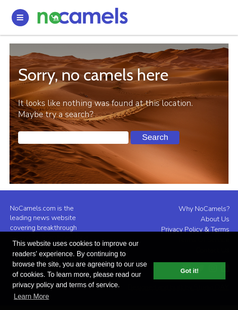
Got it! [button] (190, 270)
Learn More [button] (31, 296)
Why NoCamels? (203, 209)
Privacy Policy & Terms (195, 229)
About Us (214, 219)
